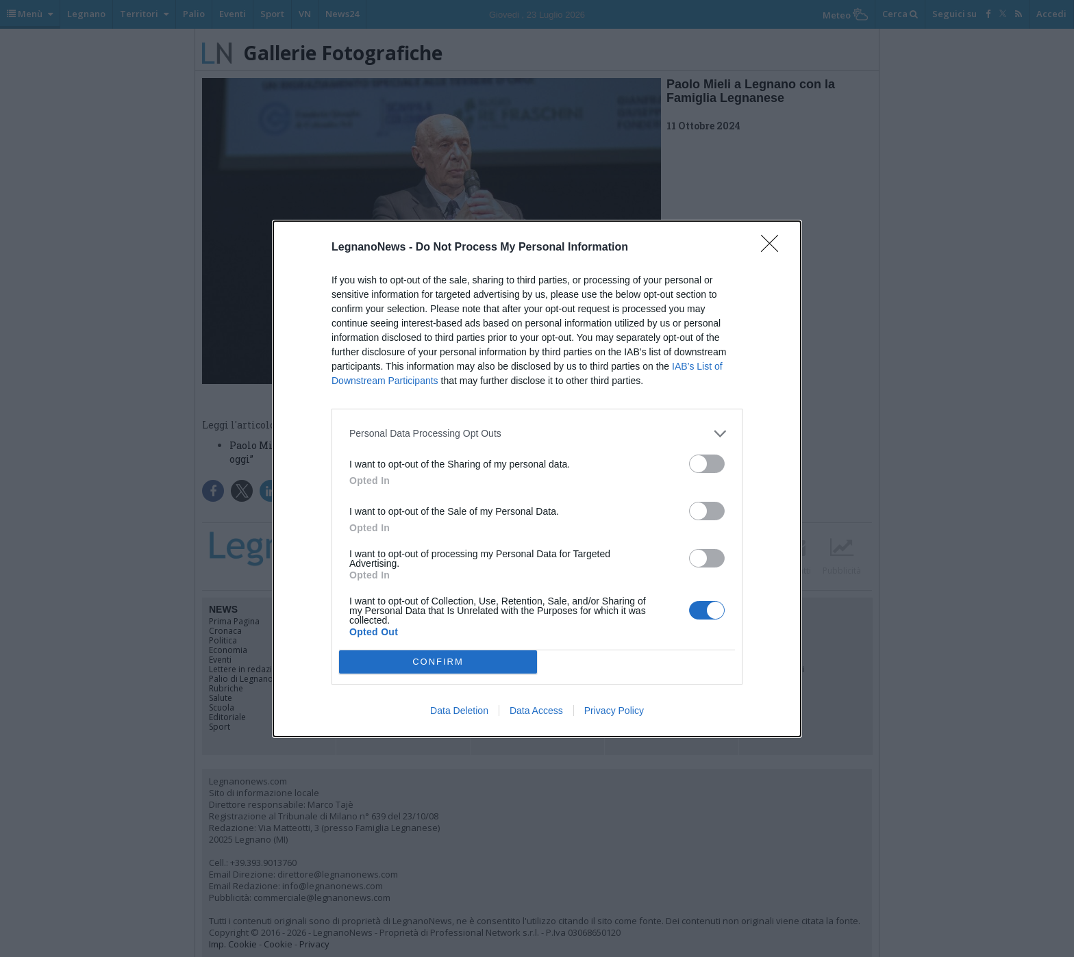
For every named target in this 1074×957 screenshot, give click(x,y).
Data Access (536, 710)
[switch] (707, 464)
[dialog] (537, 479)
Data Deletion (459, 710)
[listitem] (537, 433)
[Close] (774, 248)
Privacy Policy (614, 710)
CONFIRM (438, 661)
